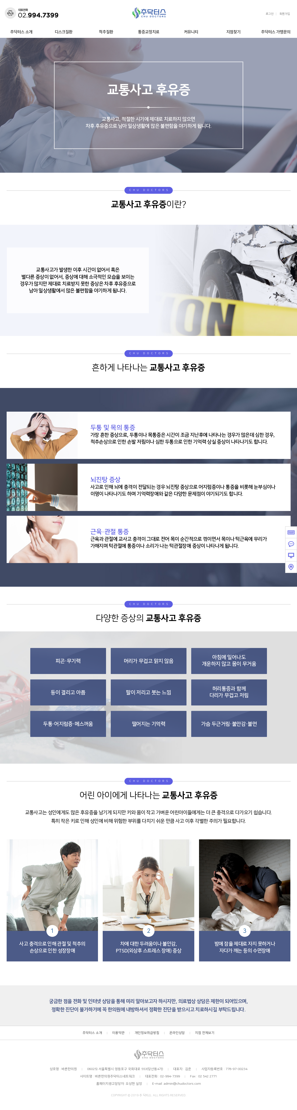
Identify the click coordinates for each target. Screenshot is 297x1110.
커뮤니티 (191, 32)
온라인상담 (177, 1034)
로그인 (270, 14)
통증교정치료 (148, 32)
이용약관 (118, 1034)
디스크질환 (63, 32)
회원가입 (284, 14)
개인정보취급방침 (147, 1034)
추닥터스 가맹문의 (275, 32)
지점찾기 (233, 32)
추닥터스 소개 (21, 32)
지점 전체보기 (204, 1034)
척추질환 (106, 32)
